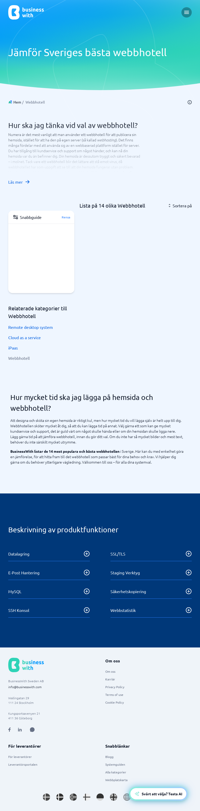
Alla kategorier (115, 772)
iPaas (13, 347)
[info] (190, 102)
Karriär (110, 679)
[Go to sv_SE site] (46, 797)
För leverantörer (20, 757)
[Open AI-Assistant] (158, 794)
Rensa (66, 217)
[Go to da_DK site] (59, 797)
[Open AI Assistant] (32, 730)
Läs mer (19, 181)
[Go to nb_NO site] (73, 797)
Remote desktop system (30, 327)
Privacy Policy (114, 687)
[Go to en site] (127, 797)
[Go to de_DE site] (100, 797)
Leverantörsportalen (22, 764)
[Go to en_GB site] (113, 797)
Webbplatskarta (116, 780)
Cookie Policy (114, 702)
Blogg (109, 757)
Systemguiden (115, 764)
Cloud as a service (24, 337)
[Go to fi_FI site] (86, 797)
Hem (17, 102)
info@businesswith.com (25, 687)
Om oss (110, 671)
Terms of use (114, 695)
